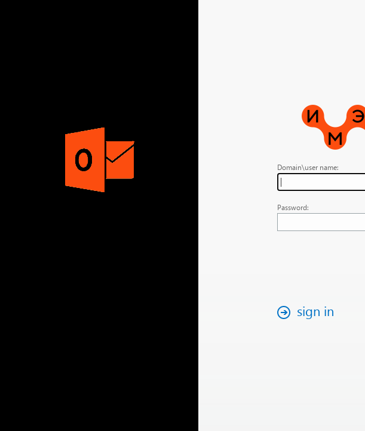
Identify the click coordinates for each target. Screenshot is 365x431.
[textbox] (286, 182)
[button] (240, 312)
